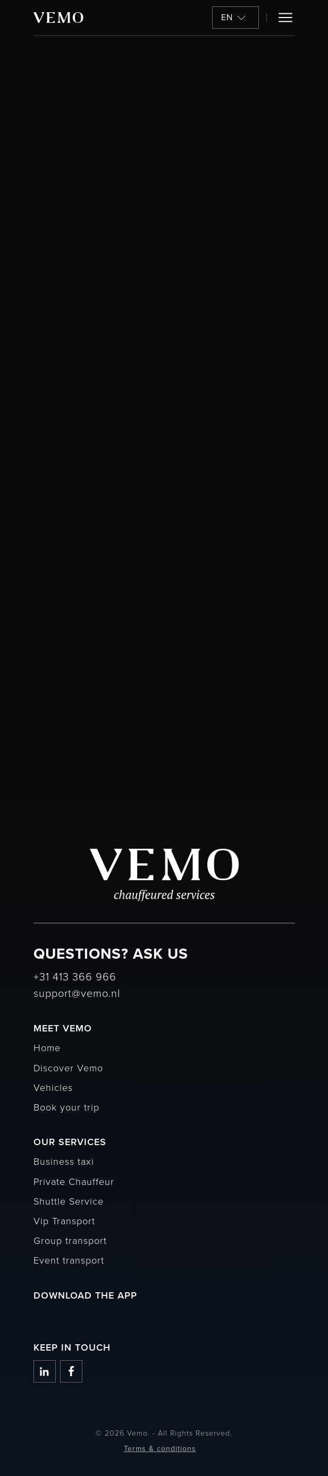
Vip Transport (64, 1220)
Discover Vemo (68, 1067)
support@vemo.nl (76, 992)
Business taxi (63, 1161)
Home (47, 1047)
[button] (235, 17)
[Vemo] (58, 17)
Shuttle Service (68, 1201)
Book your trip (66, 1106)
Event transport (68, 1259)
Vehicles (53, 1087)
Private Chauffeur (73, 1181)
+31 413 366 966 (74, 976)
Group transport (70, 1240)
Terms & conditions (160, 1448)
